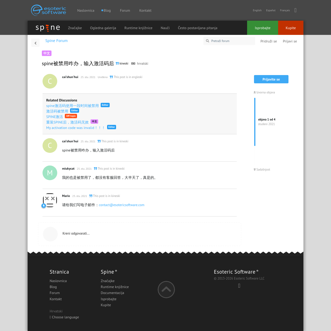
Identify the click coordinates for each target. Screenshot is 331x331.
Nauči (165, 27)
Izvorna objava (264, 92)
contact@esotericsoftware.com (121, 205)
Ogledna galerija (103, 27)
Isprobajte (262, 27)
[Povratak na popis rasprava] (35, 43)
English (257, 10)
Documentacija (112, 292)
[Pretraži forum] (229, 41)
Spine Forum (56, 40)
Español (270, 10)
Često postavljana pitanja (197, 27)
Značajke (75, 27)
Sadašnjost (262, 169)
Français (285, 10)
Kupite (291, 27)
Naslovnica (85, 10)
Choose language (64, 317)
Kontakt (145, 10)
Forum (125, 10)
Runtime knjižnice (138, 27)
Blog (53, 286)
